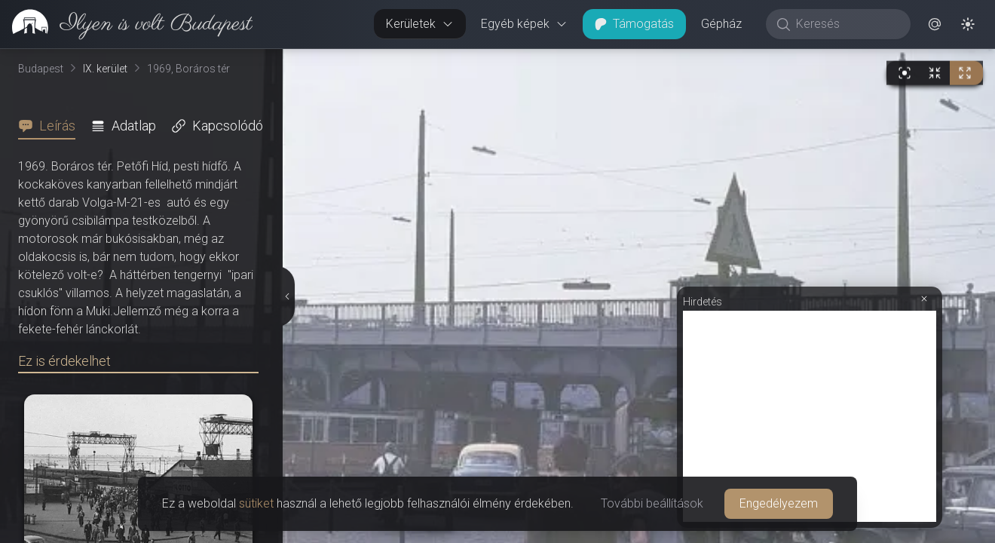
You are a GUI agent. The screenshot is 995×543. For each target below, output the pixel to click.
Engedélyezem (778, 503)
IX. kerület (105, 69)
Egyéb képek (524, 24)
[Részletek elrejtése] (286, 296)
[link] (126, 24)
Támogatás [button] (634, 24)
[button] (935, 24)
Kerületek (420, 24)
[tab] (51, 126)
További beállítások (652, 503)
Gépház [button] (721, 24)
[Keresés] (846, 24)
